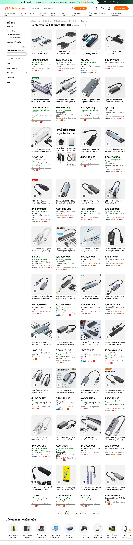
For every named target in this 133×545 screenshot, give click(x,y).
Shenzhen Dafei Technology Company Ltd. (66, 458)
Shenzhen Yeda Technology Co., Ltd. (41, 357)
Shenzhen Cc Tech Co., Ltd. (89, 164)
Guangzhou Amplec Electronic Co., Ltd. (90, 452)
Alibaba (33, 21)
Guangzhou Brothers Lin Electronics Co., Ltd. (90, 263)
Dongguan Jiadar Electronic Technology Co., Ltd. (66, 118)
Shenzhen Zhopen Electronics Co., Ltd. (41, 504)
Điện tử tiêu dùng (45, 21)
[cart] (103, 9)
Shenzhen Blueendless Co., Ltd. (66, 313)
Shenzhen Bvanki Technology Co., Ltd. (66, 267)
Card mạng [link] (84, 21)
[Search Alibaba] (50, 8)
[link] (130, 524)
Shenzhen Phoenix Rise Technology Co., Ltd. (90, 311)
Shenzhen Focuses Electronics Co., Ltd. (66, 215)
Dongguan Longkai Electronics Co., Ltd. (66, 407)
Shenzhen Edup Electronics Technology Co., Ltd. (41, 265)
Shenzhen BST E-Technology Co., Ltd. (66, 360)
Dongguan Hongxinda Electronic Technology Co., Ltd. (66, 68)
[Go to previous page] (59, 513)
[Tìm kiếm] (80, 8)
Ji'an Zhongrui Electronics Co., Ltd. (90, 70)
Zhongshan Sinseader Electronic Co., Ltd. (90, 359)
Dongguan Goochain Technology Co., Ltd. (115, 311)
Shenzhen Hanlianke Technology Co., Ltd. (41, 68)
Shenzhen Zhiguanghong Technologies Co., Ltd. (90, 407)
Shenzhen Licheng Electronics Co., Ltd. (41, 219)
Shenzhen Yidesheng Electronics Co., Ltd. (41, 311)
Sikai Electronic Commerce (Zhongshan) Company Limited (115, 502)
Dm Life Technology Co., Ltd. (90, 504)
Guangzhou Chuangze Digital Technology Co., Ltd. (115, 169)
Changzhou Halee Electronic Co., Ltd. (115, 408)
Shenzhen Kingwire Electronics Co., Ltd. (115, 116)
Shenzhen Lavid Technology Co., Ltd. (115, 263)
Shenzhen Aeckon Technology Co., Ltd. (41, 120)
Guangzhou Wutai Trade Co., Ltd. (115, 217)
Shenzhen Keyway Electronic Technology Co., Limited (90, 217)
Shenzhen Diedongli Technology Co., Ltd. (41, 168)
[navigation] (17, 267)
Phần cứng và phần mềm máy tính (65, 21)
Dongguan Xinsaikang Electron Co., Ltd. (115, 66)
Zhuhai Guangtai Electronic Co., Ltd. (66, 504)
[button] (72, 8)
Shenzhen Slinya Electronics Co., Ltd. (115, 361)
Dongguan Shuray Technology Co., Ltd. (90, 118)
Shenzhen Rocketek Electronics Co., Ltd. (115, 452)
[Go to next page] (98, 513)
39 (94, 513)
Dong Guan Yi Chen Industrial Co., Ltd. (41, 407)
